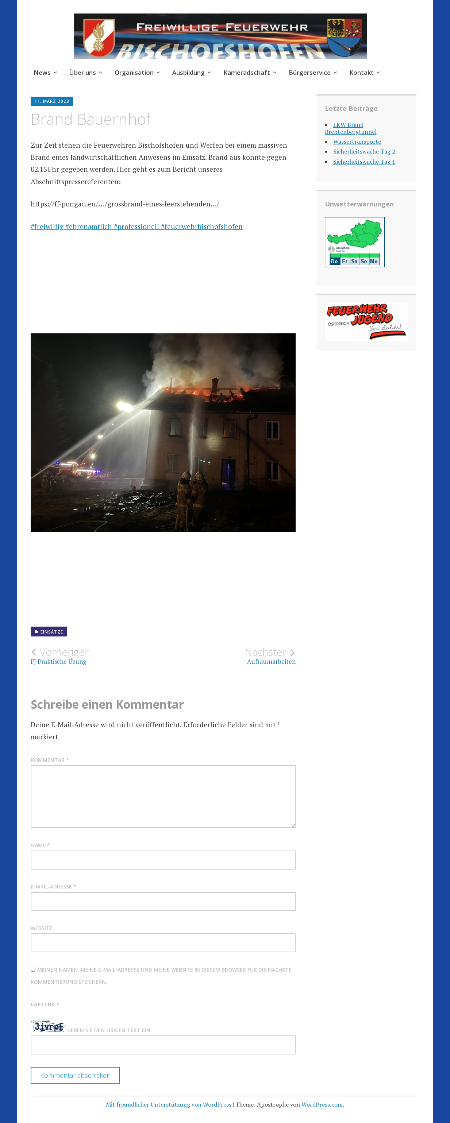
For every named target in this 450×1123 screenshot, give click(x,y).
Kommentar (50, 759)
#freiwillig (47, 226)
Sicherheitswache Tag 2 (364, 151)
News (42, 72)
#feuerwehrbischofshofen (201, 226)
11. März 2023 (51, 101)
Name (40, 845)
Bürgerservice (310, 72)
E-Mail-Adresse (53, 886)
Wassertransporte (357, 142)
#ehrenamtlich (88, 226)
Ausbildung (188, 72)
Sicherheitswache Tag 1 (364, 162)
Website (42, 928)
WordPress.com (322, 1104)
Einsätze (52, 632)
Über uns (82, 72)
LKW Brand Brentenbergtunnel (351, 128)
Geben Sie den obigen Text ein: (109, 1030)
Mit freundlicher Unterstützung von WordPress (168, 1104)
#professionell (135, 226)
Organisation (134, 72)
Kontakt (361, 72)
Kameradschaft (246, 72)
